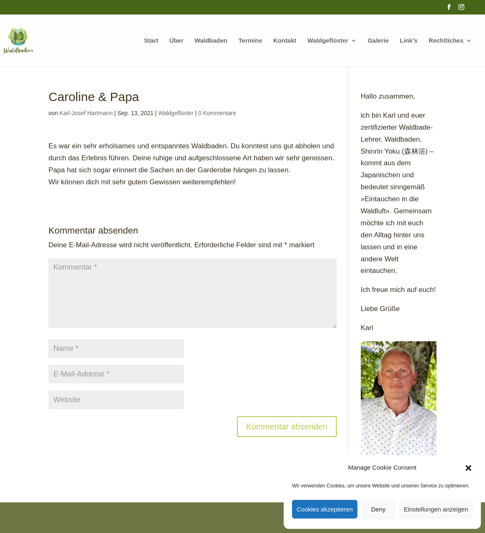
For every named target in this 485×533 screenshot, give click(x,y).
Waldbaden (211, 41)
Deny (378, 509)
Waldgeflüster (327, 41)
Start (151, 41)
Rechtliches (446, 41)
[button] (468, 468)
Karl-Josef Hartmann (86, 113)
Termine (250, 41)
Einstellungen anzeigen (436, 509)
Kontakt (285, 41)
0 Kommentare (217, 113)
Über (176, 41)
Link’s (408, 41)
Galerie (378, 41)
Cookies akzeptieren (325, 509)
